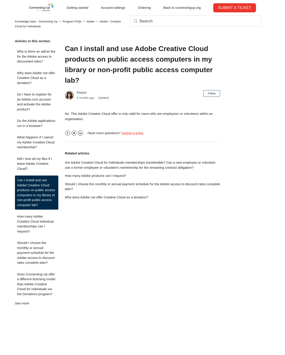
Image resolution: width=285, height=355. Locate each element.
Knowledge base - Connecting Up (36, 21)
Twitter (74, 133)
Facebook (67, 133)
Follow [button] (212, 93)
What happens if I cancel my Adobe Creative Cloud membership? (36, 142)
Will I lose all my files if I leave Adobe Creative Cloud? (34, 163)
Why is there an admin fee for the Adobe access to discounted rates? (36, 56)
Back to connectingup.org (181, 7)
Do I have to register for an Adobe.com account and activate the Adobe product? (34, 101)
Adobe (90, 21)
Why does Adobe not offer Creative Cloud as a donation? (36, 78)
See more (22, 303)
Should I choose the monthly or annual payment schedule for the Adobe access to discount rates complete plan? (36, 252)
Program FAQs (72, 21)
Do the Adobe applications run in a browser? (36, 123)
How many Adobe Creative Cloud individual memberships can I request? (35, 223)
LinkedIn (80, 133)
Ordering (144, 7)
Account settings (113, 7)
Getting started (77, 7)
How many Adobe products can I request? (95, 176)
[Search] (196, 21)
